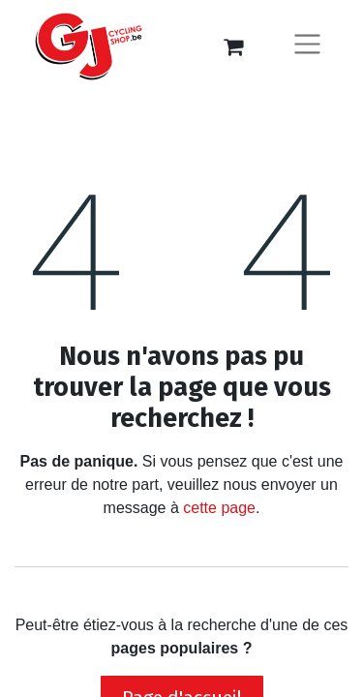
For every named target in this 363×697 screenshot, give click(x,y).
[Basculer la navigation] (307, 46)
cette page (219, 508)
